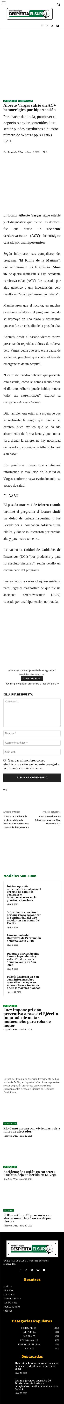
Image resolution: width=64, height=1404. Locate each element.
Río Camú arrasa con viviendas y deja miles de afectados (31, 1130)
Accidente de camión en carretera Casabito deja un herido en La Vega (29, 1173)
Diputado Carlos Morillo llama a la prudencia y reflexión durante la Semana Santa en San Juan (23, 959)
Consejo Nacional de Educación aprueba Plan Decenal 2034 (48, 820)
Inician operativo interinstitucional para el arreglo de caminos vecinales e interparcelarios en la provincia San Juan (24, 893)
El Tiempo (8, 1210)
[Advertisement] (32, 62)
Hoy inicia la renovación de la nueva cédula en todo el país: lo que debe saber (36, 1366)
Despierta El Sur (15, 152)
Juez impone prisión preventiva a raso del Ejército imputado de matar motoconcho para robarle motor (30, 1018)
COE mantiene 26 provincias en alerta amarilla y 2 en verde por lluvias (27, 1218)
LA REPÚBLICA (10, 101)
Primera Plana (25, 101)
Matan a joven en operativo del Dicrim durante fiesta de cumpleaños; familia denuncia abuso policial (36, 1385)
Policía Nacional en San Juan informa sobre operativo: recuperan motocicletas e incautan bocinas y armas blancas (23, 982)
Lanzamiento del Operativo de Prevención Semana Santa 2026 (24, 938)
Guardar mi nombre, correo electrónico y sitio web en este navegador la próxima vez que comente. (31, 764)
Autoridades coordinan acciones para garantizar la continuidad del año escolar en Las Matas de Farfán (24, 918)
